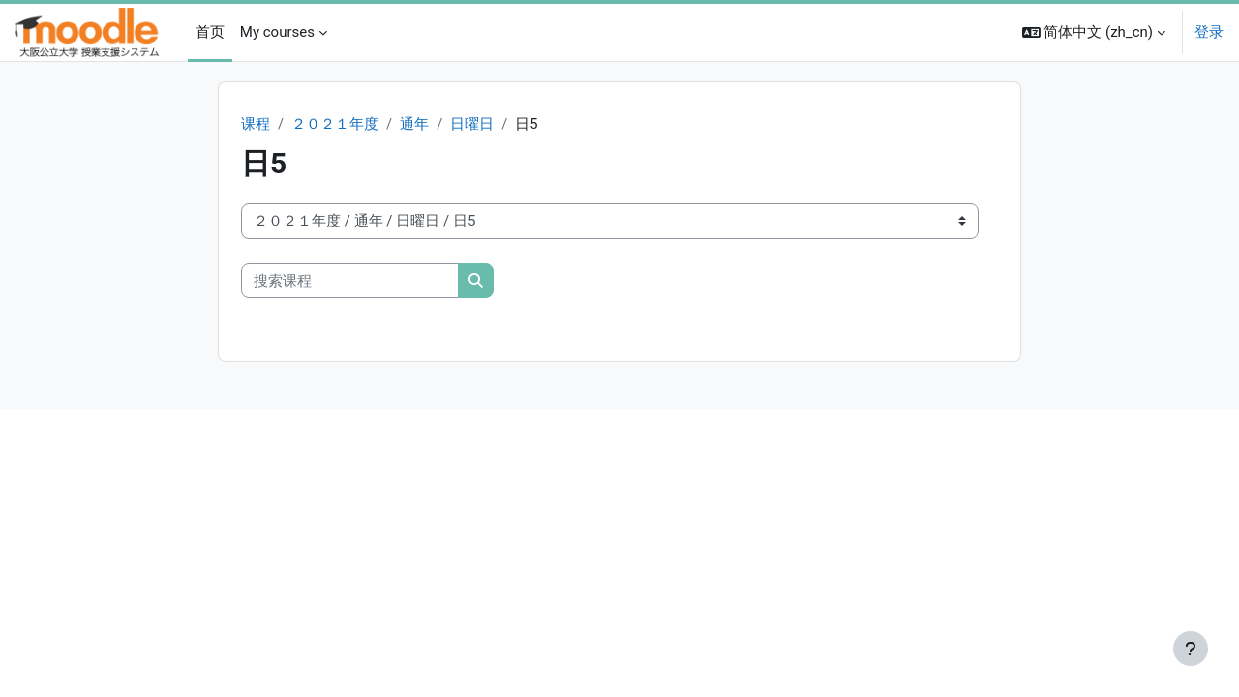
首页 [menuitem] (210, 32)
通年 (414, 124)
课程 (255, 124)
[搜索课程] (350, 281)
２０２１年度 (334, 124)
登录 (1209, 32)
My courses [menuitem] (277, 32)
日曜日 (473, 124)
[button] (1094, 32)
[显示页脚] (1190, 648)
